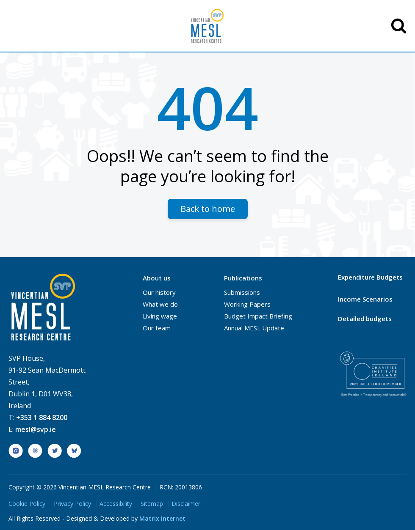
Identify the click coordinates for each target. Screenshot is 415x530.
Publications (243, 278)
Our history (159, 292)
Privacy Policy (72, 504)
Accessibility (116, 504)
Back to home (207, 208)
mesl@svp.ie (35, 429)
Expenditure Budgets (370, 277)
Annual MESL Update (254, 328)
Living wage (160, 316)
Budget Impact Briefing (258, 316)
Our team (157, 328)
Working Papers (247, 304)
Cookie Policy (26, 504)
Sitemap (152, 504)
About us (157, 278)
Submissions (242, 292)
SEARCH (399, 26)
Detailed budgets (365, 318)
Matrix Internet (162, 518)
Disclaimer (186, 504)
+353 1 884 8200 (41, 417)
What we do (160, 304)
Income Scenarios (365, 299)
